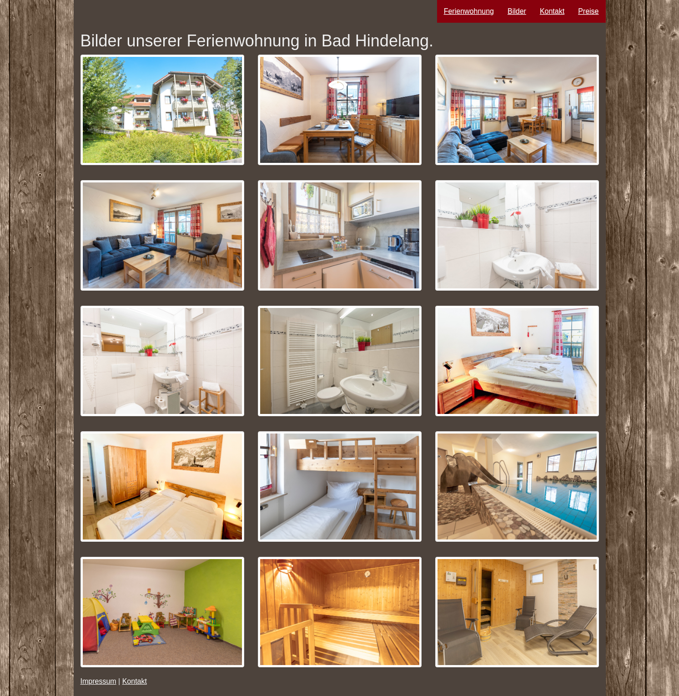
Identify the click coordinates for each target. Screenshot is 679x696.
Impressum (98, 681)
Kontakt (552, 11)
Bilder (517, 11)
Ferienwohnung (469, 11)
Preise (588, 11)
